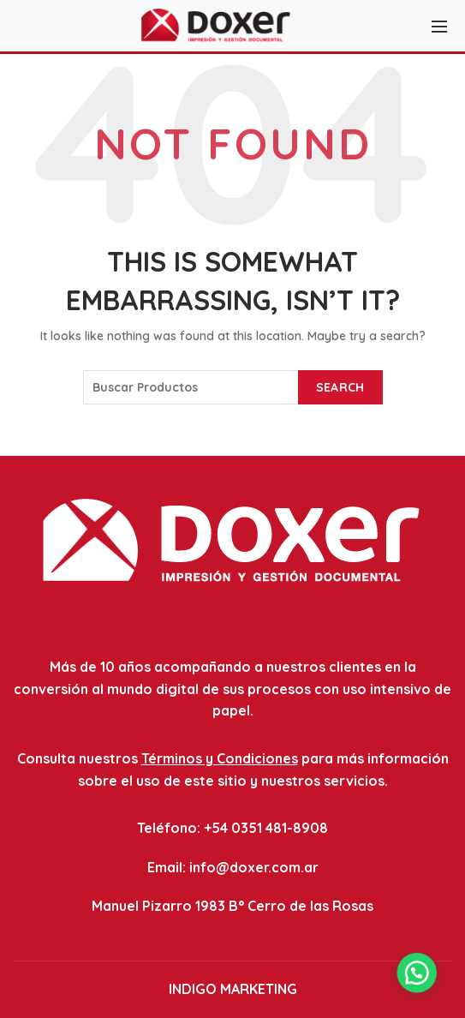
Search (340, 387)
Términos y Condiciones (219, 758)
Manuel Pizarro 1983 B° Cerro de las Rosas (232, 905)
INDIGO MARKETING (233, 988)
